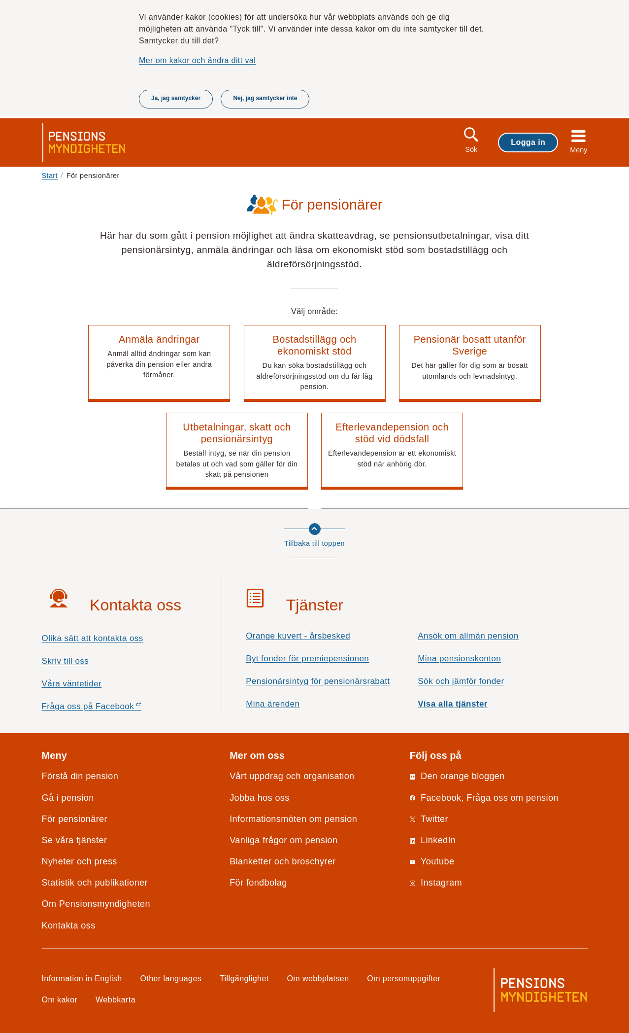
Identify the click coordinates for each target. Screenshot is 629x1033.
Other (170, 978)
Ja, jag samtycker (175, 98)
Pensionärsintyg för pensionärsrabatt (318, 681)
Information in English (82, 978)
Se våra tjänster (74, 840)
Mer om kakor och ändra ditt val (197, 60)
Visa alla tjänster (453, 704)
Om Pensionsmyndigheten (96, 904)
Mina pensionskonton (459, 658)
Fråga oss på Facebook (109, 709)
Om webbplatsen (318, 978)
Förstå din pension (80, 776)
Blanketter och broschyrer (283, 861)
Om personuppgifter (403, 978)
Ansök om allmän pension (468, 636)
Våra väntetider (72, 683)
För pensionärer (74, 819)
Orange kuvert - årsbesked (298, 636)
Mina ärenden (272, 704)
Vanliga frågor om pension (283, 840)
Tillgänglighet (244, 978)
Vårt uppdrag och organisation (292, 776)
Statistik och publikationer (95, 883)
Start (50, 175)
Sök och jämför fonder (461, 681)
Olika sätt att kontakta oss (92, 638)
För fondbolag (258, 883)
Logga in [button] (528, 142)
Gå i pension (68, 798)
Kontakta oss (69, 925)
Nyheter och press (79, 861)
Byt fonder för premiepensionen (307, 658)
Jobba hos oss (260, 798)
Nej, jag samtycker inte (265, 98)
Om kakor (60, 999)
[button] (159, 363)
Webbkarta (115, 999)
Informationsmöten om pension (293, 819)
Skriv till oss (65, 661)
